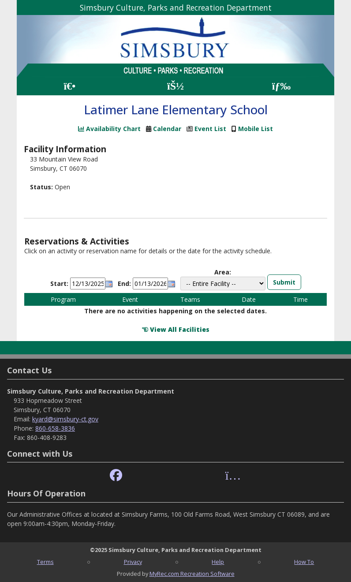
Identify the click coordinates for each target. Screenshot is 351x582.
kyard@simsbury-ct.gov (65, 419)
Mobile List (255, 128)
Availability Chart (109, 128)
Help (218, 562)
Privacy (133, 562)
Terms (45, 562)
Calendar (167, 128)
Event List (210, 128)
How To (304, 562)
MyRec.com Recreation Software (192, 574)
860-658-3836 (55, 428)
